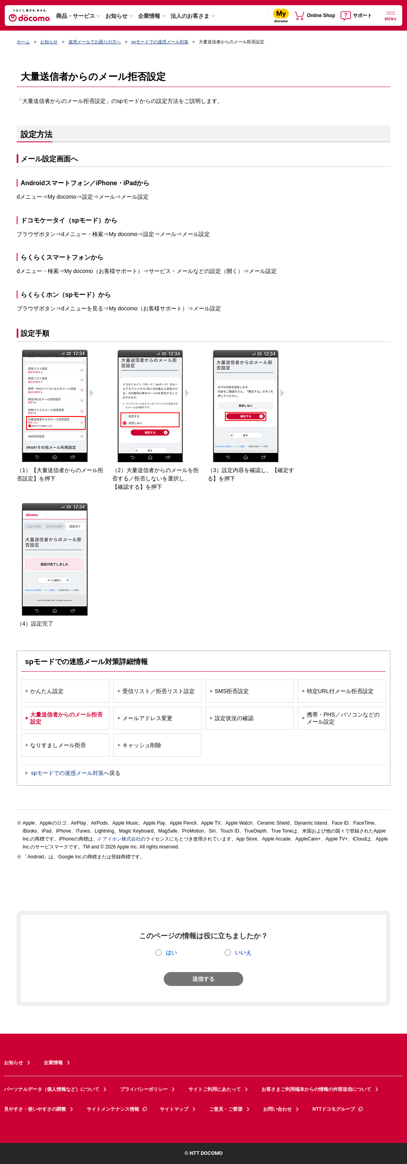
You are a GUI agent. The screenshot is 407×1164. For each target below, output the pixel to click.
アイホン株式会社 (119, 839)
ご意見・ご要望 (225, 1109)
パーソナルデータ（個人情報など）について (51, 1089)
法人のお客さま (190, 16)
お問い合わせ (277, 1109)
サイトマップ (174, 1109)
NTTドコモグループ (338, 1109)
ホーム (23, 41)
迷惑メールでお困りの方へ (94, 41)
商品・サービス (75, 16)
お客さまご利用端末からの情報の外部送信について (316, 1089)
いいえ (243, 952)
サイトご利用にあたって (214, 1089)
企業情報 (149, 16)
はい (171, 952)
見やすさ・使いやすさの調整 (35, 1109)
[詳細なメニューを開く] (390, 15)
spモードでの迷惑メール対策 (159, 41)
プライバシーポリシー (144, 1089)
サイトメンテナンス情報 (117, 1109)
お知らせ (116, 16)
